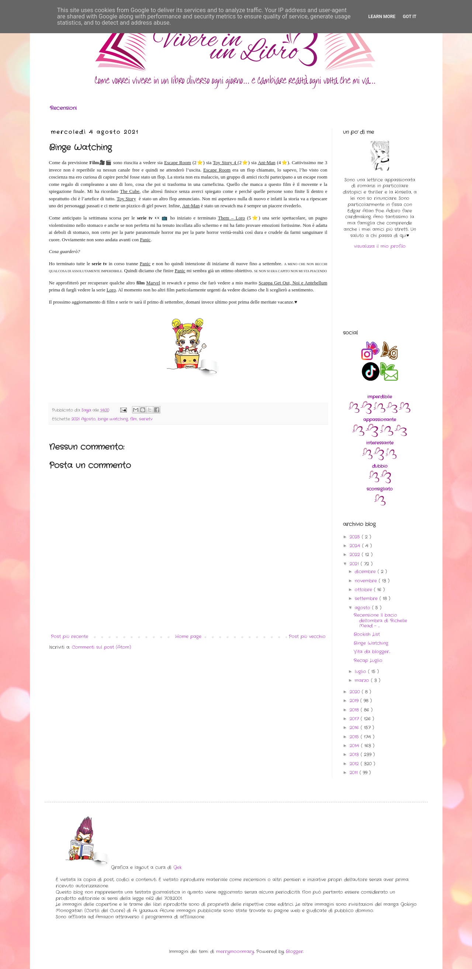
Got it (409, 16)
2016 (355, 727)
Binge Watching (371, 643)
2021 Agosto (84, 419)
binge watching (113, 419)
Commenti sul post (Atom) (101, 647)
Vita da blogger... (372, 651)
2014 (355, 746)
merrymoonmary (235, 951)
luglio (361, 671)
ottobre (364, 589)
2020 (356, 692)
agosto (363, 608)
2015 (355, 737)
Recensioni (63, 108)
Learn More (382, 16)
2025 (356, 537)
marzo (363, 680)
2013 (355, 754)
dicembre (366, 571)
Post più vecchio (307, 636)
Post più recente (69, 636)
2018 (355, 710)
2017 (355, 719)
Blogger (294, 951)
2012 (355, 764)
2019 (355, 701)
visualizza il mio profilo (380, 246)
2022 (356, 554)
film (133, 419)
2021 (355, 564)
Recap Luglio (368, 660)
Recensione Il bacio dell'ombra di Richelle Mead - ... (380, 620)
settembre (367, 598)
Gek (177, 867)
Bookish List (367, 634)
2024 (356, 546)
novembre (367, 581)
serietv (146, 419)
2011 (355, 772)
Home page (188, 636)
